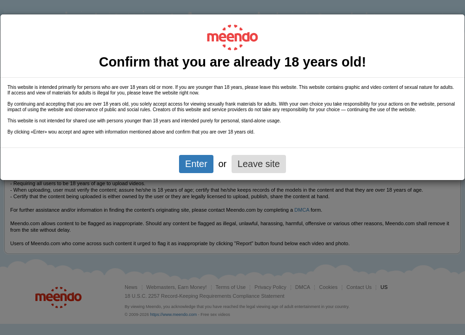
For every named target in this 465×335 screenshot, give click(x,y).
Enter (196, 164)
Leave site (259, 164)
